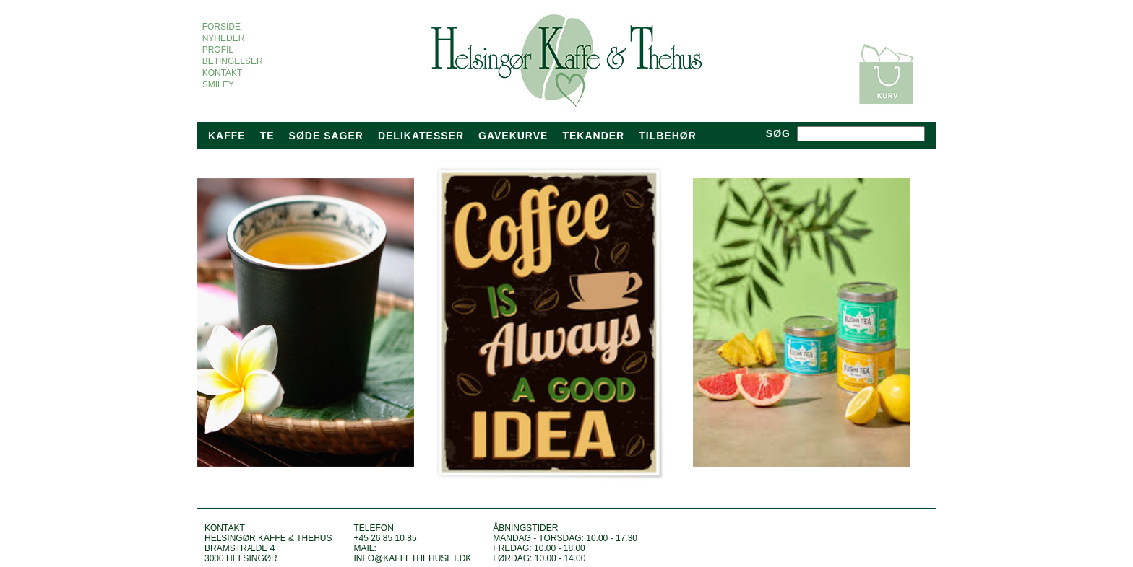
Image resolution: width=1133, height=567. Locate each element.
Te (267, 135)
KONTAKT (222, 73)
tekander (593, 135)
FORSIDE (221, 27)
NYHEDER (223, 38)
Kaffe (227, 135)
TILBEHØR (668, 135)
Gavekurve (513, 135)
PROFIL (217, 50)
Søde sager (326, 135)
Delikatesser (421, 135)
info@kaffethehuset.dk (412, 558)
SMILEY (217, 84)
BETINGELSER (232, 61)
